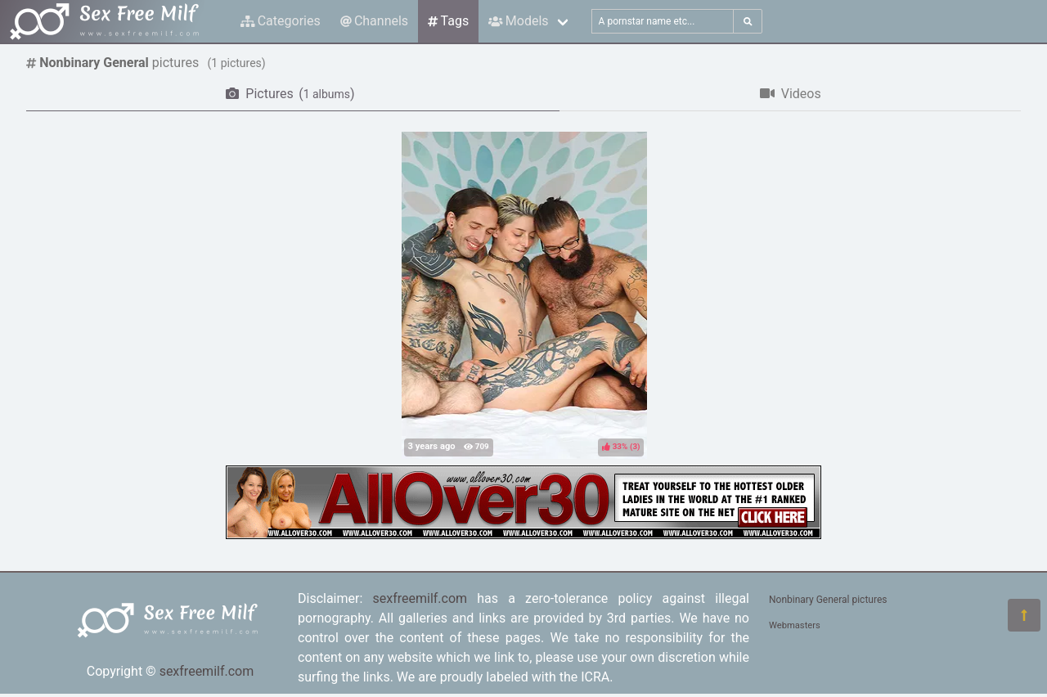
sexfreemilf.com (207, 671)
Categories (280, 21)
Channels (374, 21)
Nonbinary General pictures (828, 599)
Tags (448, 21)
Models (518, 21)
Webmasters (794, 625)
